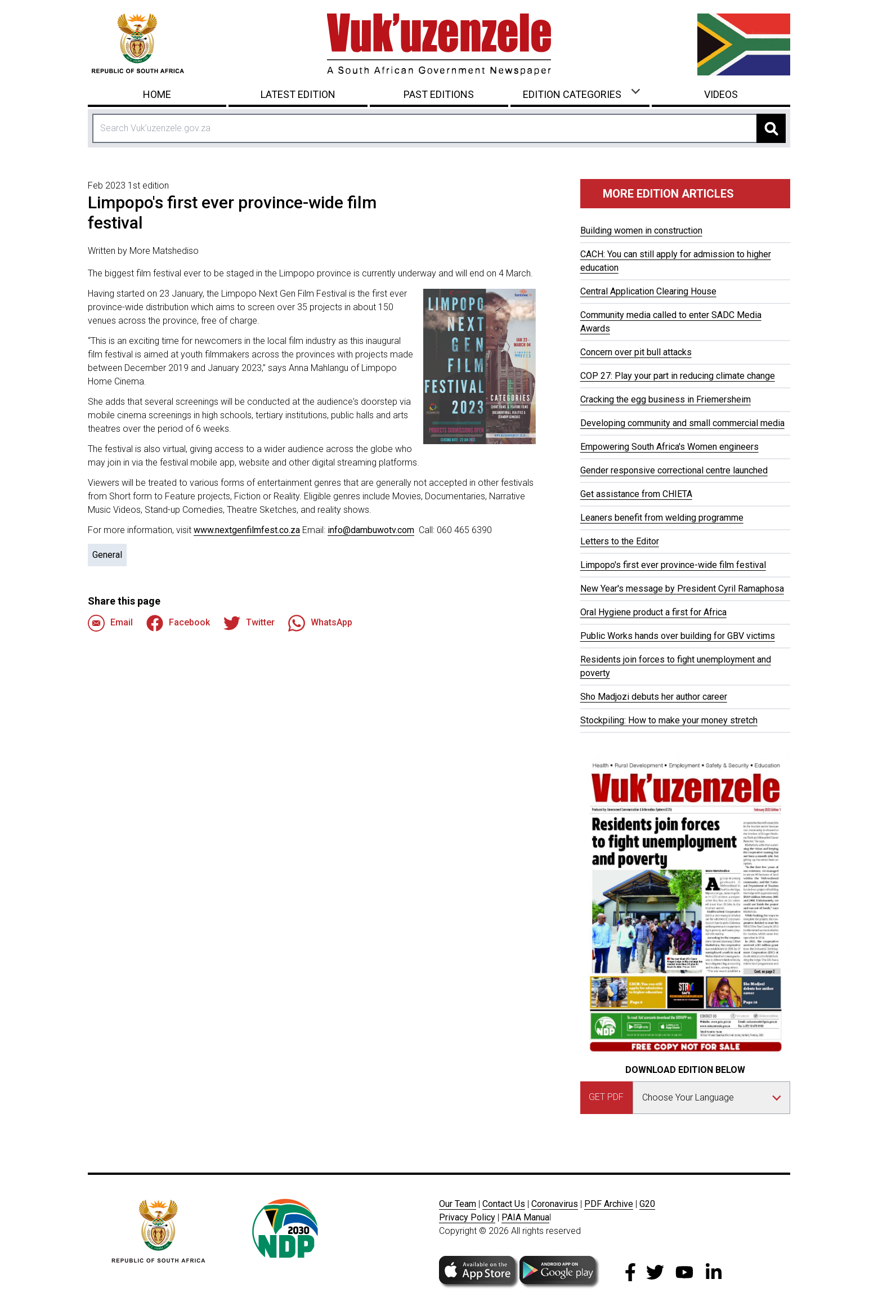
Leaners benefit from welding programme (661, 517)
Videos (721, 94)
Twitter (249, 623)
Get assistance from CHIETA (636, 494)
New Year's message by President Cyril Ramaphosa (682, 588)
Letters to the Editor (619, 541)
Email (110, 623)
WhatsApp (320, 623)
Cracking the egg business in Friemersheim (665, 399)
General (107, 554)
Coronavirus (554, 1203)
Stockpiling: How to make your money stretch (669, 720)
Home (157, 94)
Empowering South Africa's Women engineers (669, 446)
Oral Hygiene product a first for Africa (653, 612)
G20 (647, 1203)
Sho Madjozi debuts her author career (653, 696)
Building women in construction (641, 230)
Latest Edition (298, 94)
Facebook (178, 623)
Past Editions (439, 94)
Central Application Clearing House (648, 291)
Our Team (457, 1203)
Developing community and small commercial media (682, 423)
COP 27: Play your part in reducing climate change (677, 375)
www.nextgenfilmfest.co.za (247, 530)
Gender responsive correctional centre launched (674, 470)
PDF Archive (608, 1203)
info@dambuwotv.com (371, 530)
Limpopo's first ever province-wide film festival (673, 565)
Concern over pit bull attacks (636, 352)
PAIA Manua (525, 1217)
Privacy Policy (467, 1217)
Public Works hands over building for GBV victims (677, 635)
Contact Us (503, 1203)
